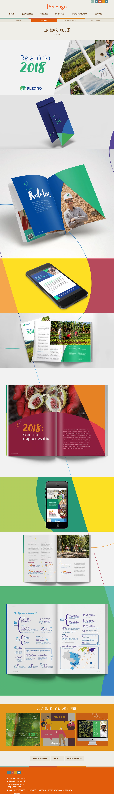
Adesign (51, 782)
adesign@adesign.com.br (14, 785)
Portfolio (61, 13)
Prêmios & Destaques (52, 788)
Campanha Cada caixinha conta (40, 759)
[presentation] (7, 730)
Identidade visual (70, 20)
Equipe (50, 785)
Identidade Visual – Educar (74, 759)
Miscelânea (96, 20)
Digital (17, 20)
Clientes (45, 13)
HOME (11, 13)
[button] (54, 744)
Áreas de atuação (82, 13)
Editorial (44, 20)
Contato (101, 13)
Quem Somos (27, 13)
